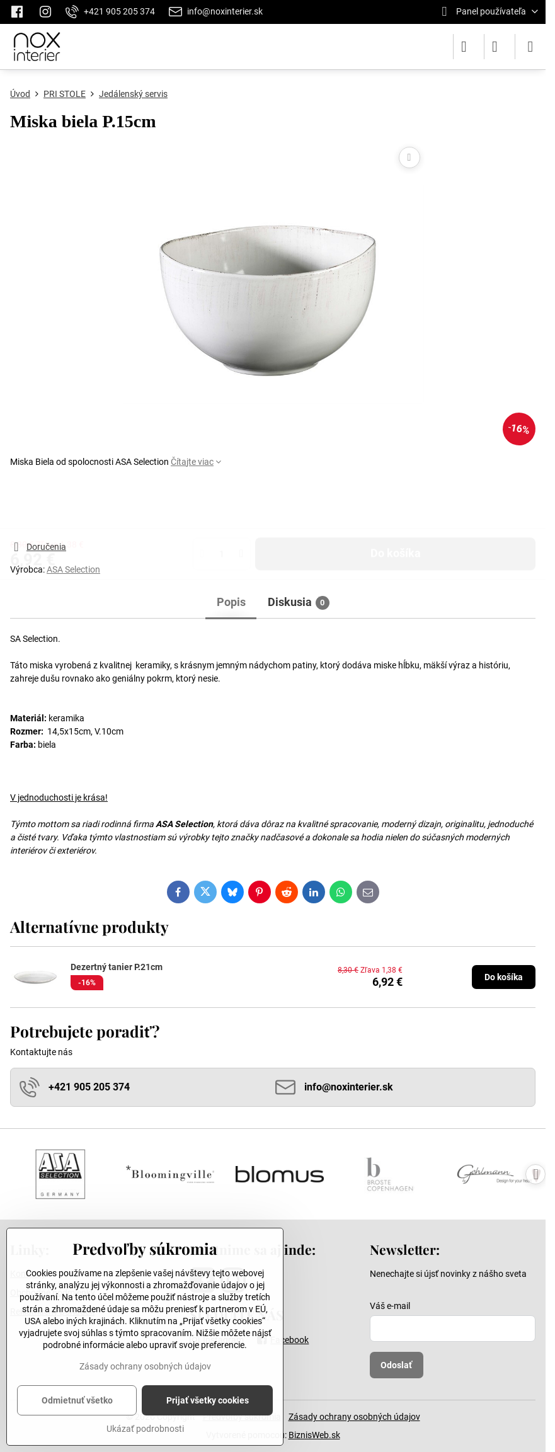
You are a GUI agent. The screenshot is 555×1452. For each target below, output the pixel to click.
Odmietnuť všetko (77, 1400)
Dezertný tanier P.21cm (117, 967)
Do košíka (395, 504)
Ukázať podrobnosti (145, 1429)
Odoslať (396, 1365)
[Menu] (530, 46)
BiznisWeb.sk (314, 1435)
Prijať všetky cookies (207, 1400)
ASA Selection (73, 569)
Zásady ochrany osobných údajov (354, 1417)
